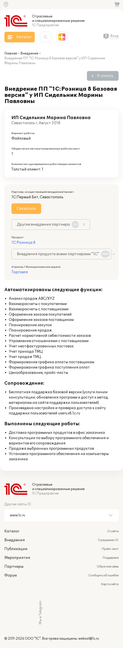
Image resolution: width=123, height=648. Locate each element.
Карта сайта (110, 584)
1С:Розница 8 (23, 242)
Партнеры (14, 566)
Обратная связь (108, 566)
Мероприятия (17, 558)
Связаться (26, 208)
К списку (105, 76)
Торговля (19, 272)
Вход (114, 36)
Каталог (11, 531)
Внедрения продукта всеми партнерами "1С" (63, 254)
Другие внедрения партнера (48, 224)
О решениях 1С (108, 540)
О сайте (113, 531)
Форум (10, 575)
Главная (10, 53)
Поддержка (111, 558)
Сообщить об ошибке (103, 575)
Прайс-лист (110, 549)
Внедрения (29, 53)
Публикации (16, 549)
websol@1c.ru (88, 639)
